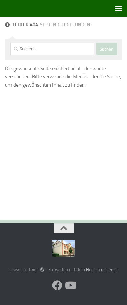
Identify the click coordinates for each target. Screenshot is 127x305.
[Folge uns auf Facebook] (57, 285)
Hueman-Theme (101, 269)
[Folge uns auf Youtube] (70, 285)
